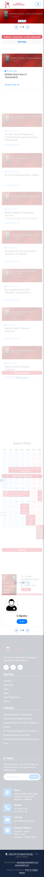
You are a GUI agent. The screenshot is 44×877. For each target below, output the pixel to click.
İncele (22, 621)
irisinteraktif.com (22, 865)
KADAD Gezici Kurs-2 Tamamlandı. (16, 85)
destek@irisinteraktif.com (27, 862)
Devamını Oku (12, 94)
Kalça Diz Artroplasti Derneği (19, 854)
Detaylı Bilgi (22, 21)
